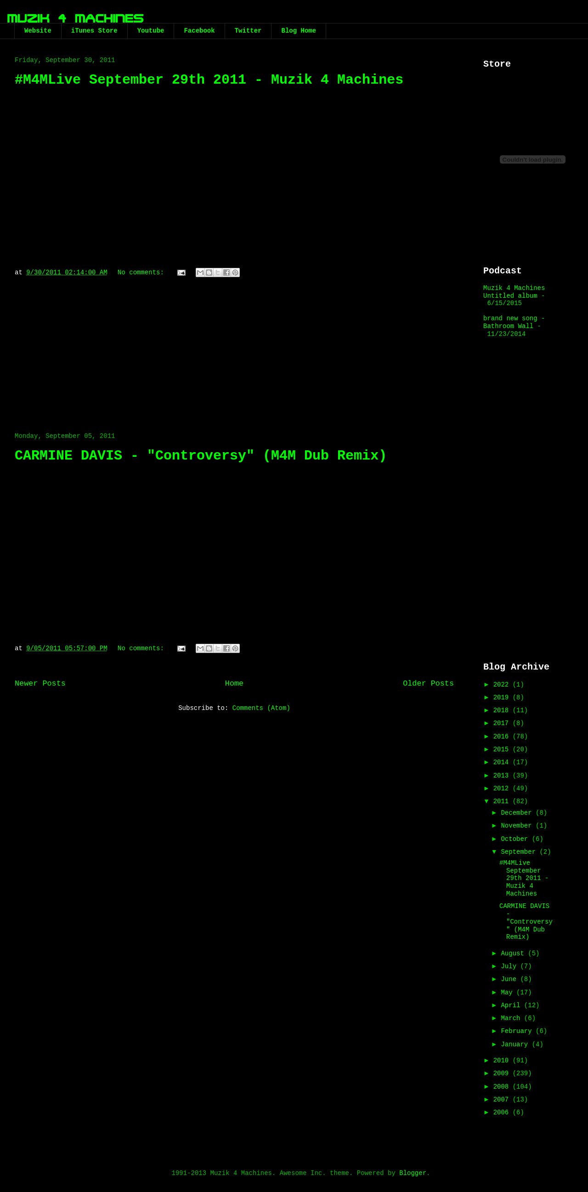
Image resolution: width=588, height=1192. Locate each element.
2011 (503, 801)
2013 (503, 775)
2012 (503, 788)
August (514, 953)
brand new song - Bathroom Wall (514, 322)
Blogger (412, 1173)
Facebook (199, 30)
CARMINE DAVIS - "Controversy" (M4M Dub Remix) (201, 456)
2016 (503, 736)
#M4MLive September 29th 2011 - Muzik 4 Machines (209, 80)
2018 (503, 710)
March (512, 1018)
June (510, 979)
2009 (503, 1073)
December (518, 813)
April (512, 1005)
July (510, 966)
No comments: (143, 272)
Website (37, 30)
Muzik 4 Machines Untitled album (514, 292)
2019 (503, 697)
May (508, 992)
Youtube (150, 30)
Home (234, 683)
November (518, 825)
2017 (503, 723)
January (516, 1044)
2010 (503, 1060)
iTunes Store (94, 30)
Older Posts (428, 683)
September (520, 852)
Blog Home (298, 30)
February (518, 1031)
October (516, 839)
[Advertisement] (234, 350)
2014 (503, 762)
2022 (503, 684)
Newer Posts (40, 683)
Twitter (248, 30)
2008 (503, 1086)
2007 (503, 1099)
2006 (503, 1112)
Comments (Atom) (261, 708)
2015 (503, 749)
